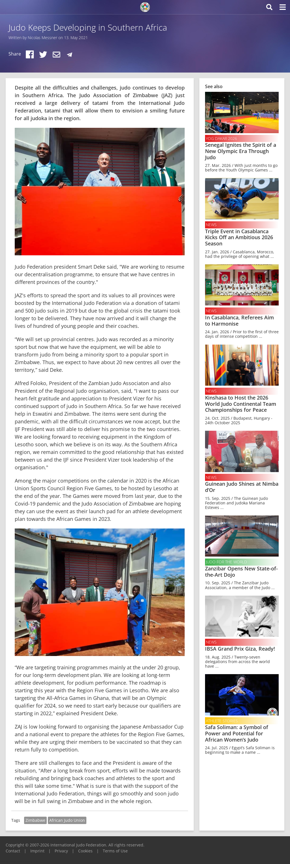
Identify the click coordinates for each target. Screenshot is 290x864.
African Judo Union (67, 820)
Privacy (61, 851)
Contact (13, 851)
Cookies (85, 851)
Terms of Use (115, 851)
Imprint (37, 851)
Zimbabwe (35, 820)
